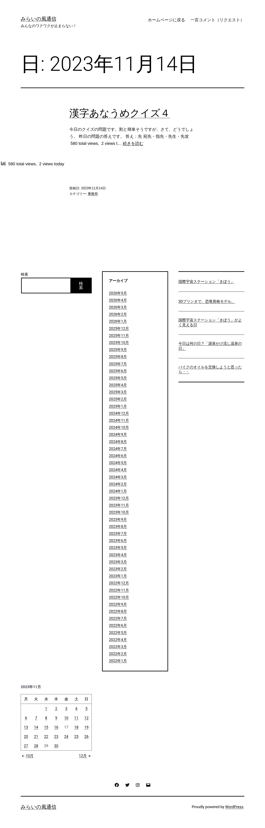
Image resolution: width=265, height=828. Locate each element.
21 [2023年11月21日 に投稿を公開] (36, 736)
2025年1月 (118, 406)
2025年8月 (118, 356)
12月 (85, 756)
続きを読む (133, 143)
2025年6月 (118, 371)
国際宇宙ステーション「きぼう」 (206, 281)
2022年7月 (118, 618)
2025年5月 (118, 378)
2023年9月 (118, 519)
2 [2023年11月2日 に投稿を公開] (56, 708)
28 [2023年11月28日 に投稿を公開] (36, 746)
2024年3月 (118, 477)
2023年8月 (118, 526)
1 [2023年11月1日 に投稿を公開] (46, 708)
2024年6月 (118, 456)
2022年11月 (119, 590)
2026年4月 (118, 300)
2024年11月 (119, 420)
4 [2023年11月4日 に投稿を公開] (76, 708)
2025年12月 (119, 328)
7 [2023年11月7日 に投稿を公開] (36, 718)
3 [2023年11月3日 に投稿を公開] (66, 708)
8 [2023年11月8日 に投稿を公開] (46, 718)
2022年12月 (119, 583)
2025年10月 (119, 342)
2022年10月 (119, 597)
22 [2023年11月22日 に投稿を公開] (46, 736)
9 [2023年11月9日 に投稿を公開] (56, 718)
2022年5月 (118, 632)
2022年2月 (118, 654)
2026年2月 (118, 314)
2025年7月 (118, 364)
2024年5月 (118, 463)
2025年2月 (118, 399)
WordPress (234, 807)
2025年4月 (118, 385)
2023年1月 (118, 576)
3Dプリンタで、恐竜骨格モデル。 (206, 301)
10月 (27, 756)
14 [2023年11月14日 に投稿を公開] (36, 727)
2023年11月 (119, 505)
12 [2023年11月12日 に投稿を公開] (86, 718)
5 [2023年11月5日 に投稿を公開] (86, 708)
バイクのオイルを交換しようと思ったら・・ (210, 369)
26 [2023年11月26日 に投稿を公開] (86, 736)
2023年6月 (118, 540)
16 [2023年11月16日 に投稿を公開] (56, 727)
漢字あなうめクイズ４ (119, 113)
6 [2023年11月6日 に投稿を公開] (26, 718)
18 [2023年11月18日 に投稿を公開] (76, 727)
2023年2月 (118, 569)
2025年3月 (118, 392)
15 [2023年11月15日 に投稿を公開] (46, 727)
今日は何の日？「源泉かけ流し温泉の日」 (210, 345)
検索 (24, 274)
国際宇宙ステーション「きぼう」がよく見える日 (210, 322)
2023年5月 (118, 547)
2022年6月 (118, 625)
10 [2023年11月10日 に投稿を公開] (66, 718)
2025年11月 (119, 335)
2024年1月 (118, 491)
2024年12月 (119, 413)
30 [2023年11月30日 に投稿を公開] (56, 746)
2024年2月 (118, 484)
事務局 (93, 194)
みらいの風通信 (38, 19)
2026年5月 (118, 293)
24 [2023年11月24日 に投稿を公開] (66, 736)
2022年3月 (118, 646)
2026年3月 (118, 307)
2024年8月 (118, 441)
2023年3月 (118, 562)
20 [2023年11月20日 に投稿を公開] (26, 736)
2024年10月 (119, 427)
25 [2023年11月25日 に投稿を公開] (76, 736)
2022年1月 (118, 661)
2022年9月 (118, 604)
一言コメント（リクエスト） (217, 19)
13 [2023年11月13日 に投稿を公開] (26, 727)
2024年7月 (118, 448)
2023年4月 (118, 555)
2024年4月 (118, 470)
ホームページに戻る (166, 19)
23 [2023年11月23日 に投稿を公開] (56, 736)
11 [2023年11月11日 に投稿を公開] (76, 718)
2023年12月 (119, 498)
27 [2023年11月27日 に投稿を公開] (26, 746)
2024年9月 (118, 434)
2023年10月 (119, 512)
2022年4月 (118, 639)
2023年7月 (118, 533)
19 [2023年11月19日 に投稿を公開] (86, 727)
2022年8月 (118, 611)
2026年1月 (118, 321)
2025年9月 (118, 349)
